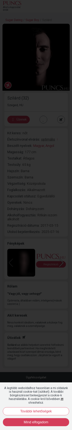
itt (62, 399)
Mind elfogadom (36, 422)
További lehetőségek (36, 411)
